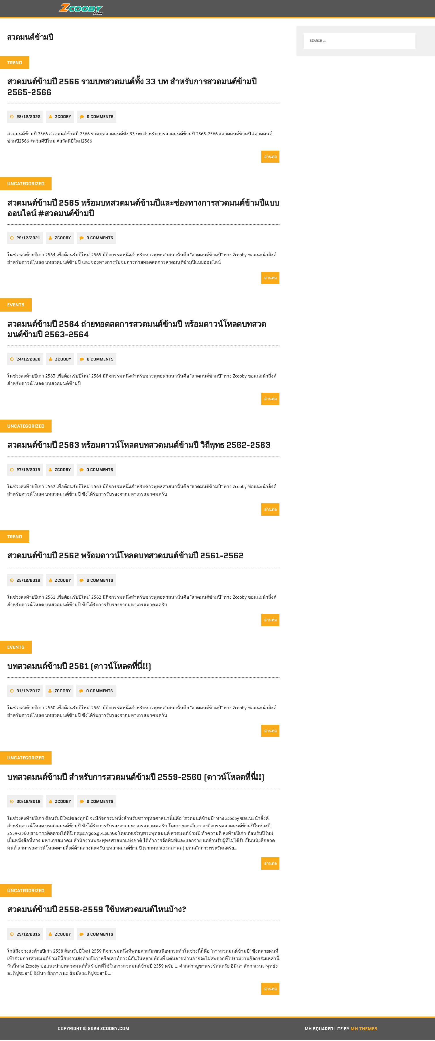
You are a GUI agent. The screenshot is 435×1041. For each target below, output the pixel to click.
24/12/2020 (28, 360)
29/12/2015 (28, 935)
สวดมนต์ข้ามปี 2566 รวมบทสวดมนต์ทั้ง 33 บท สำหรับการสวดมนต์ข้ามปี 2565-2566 (131, 89)
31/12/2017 (28, 692)
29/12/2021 (28, 239)
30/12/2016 (28, 803)
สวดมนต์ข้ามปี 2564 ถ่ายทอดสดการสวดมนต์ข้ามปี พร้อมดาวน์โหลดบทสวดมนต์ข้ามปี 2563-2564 (136, 331)
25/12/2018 (28, 582)
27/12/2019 (28, 471)
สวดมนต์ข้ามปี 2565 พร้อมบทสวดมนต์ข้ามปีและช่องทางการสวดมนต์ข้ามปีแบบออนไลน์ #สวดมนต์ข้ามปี (143, 210)
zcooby (63, 118)
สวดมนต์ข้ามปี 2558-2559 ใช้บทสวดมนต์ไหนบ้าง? (96, 911)
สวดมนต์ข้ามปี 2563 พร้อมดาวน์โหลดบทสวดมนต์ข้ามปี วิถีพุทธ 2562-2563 (139, 446)
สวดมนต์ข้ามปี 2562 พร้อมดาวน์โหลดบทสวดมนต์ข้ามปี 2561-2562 (125, 557)
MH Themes (364, 1030)
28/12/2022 (28, 118)
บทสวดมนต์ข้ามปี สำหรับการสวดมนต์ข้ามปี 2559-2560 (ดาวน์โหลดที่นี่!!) (135, 778)
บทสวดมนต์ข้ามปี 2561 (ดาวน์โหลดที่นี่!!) (79, 668)
